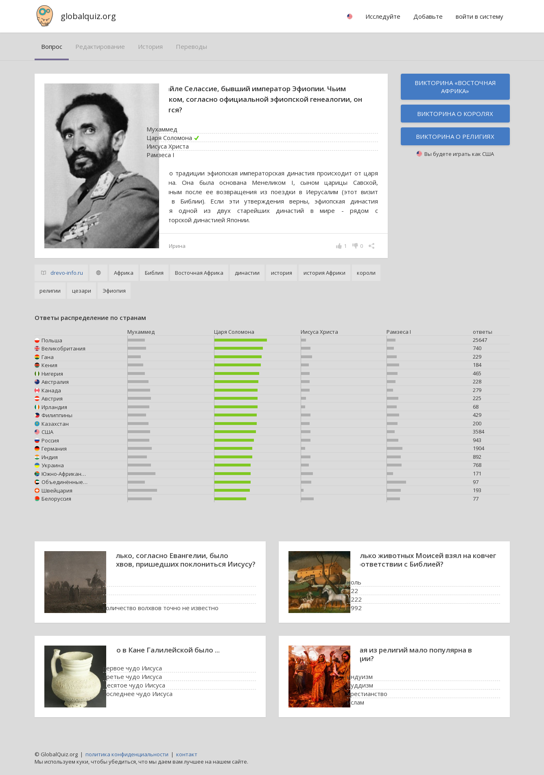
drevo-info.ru (66, 272)
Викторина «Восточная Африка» (455, 87)
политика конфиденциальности (126, 754)
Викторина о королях (455, 113)
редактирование (100, 46)
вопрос (51, 46)
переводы (191, 46)
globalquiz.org (88, 16)
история (150, 46)
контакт (186, 754)
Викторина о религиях (455, 136)
